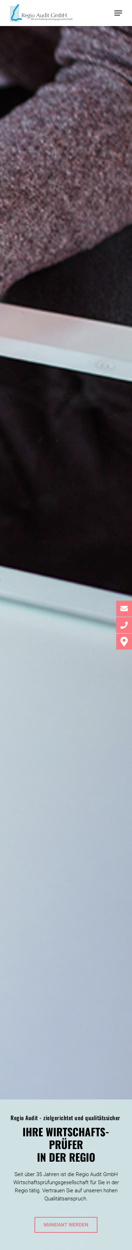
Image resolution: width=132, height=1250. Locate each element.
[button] (118, 13)
